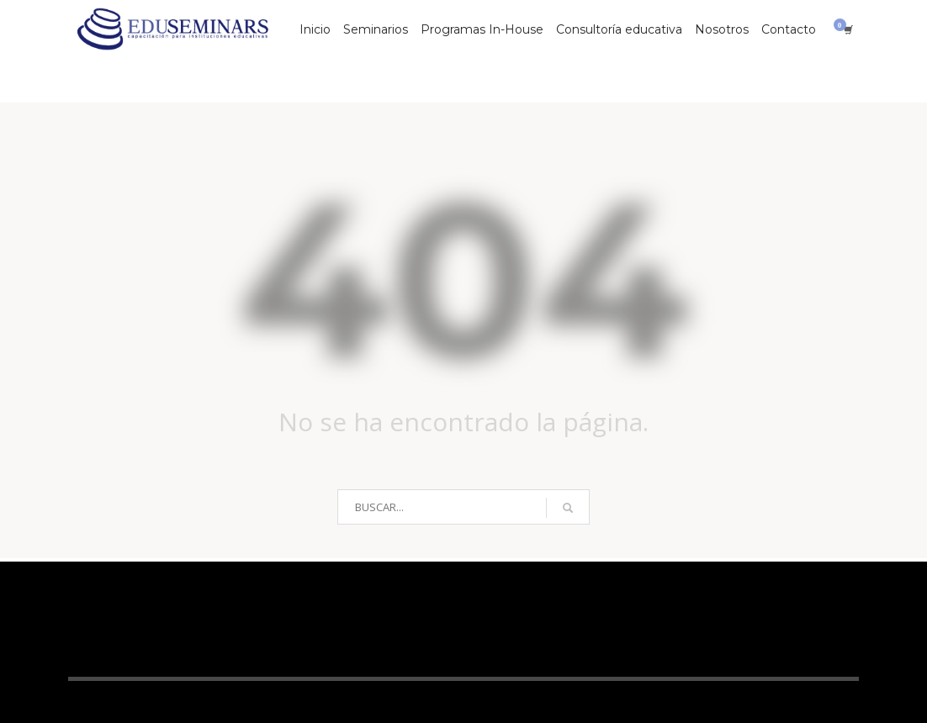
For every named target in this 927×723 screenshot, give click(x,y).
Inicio (315, 29)
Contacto (788, 29)
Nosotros (722, 29)
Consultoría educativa (619, 29)
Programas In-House (482, 29)
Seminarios (375, 29)
